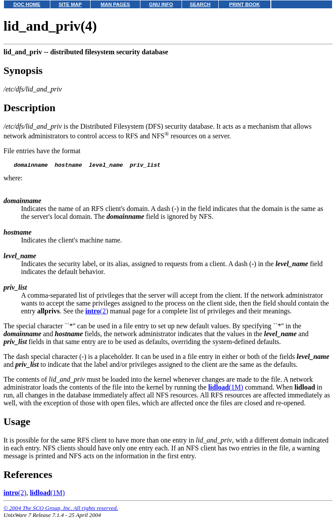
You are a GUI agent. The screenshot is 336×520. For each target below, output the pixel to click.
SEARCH (200, 4)
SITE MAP (70, 4)
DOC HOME (27, 4)
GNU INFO (161, 4)
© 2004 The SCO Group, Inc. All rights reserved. (61, 509)
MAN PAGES (115, 4)
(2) (96, 312)
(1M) (225, 388)
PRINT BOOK (244, 4)
